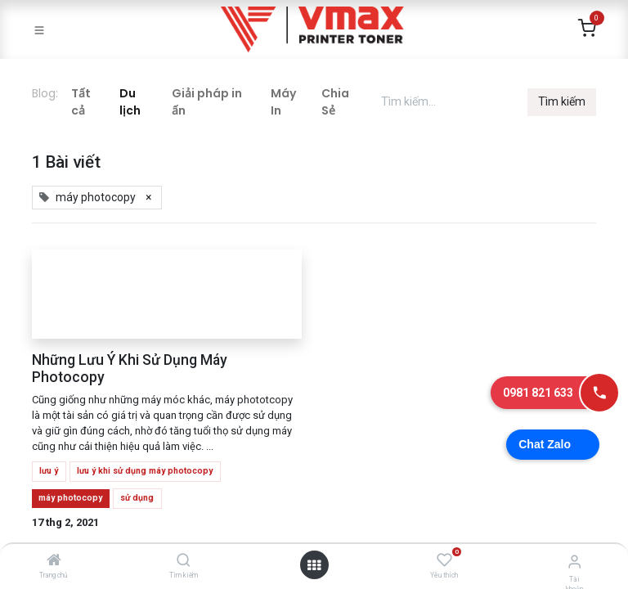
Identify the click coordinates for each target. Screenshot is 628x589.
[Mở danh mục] (314, 565)
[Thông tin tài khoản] (574, 561)
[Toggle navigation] (39, 29)
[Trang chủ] (54, 561)
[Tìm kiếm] (183, 561)
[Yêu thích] (444, 560)
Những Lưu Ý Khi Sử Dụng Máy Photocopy (129, 368)
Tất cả (81, 102)
